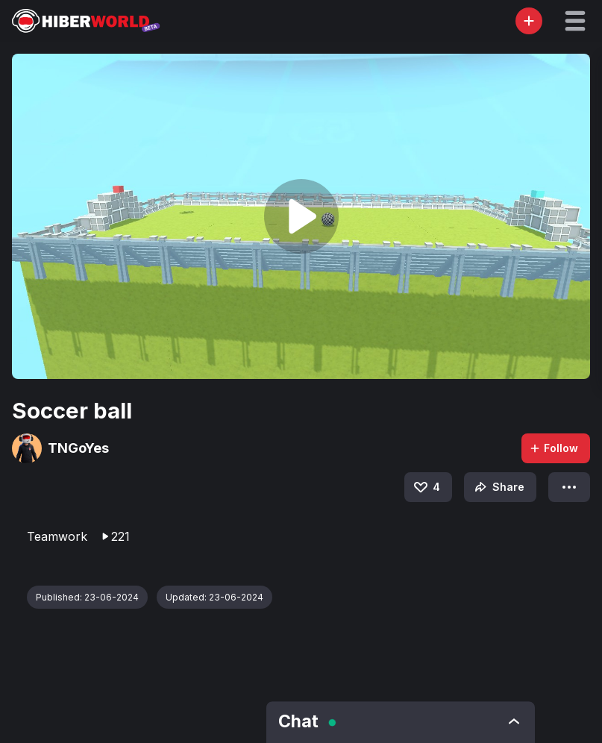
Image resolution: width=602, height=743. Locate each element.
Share (497, 487)
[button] (575, 21)
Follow (553, 448)
